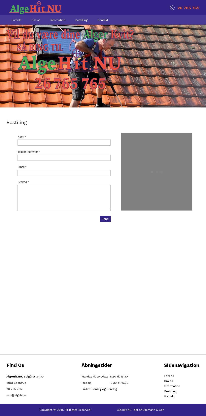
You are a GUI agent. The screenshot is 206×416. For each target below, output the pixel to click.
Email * (22, 167)
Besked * (23, 182)
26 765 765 (188, 7)
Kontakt (169, 396)
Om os (168, 381)
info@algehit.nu (17, 395)
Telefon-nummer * (29, 151)
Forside (169, 375)
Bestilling (170, 391)
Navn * (22, 136)
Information (172, 386)
